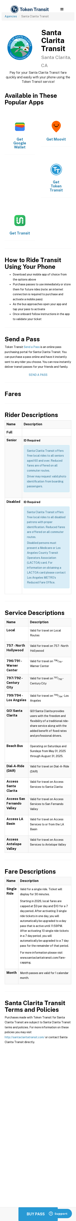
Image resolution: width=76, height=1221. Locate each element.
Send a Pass (32, 347)
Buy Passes (38, 1214)
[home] (29, 9)
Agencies (11, 16)
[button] (62, 9)
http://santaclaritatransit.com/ (25, 1037)
